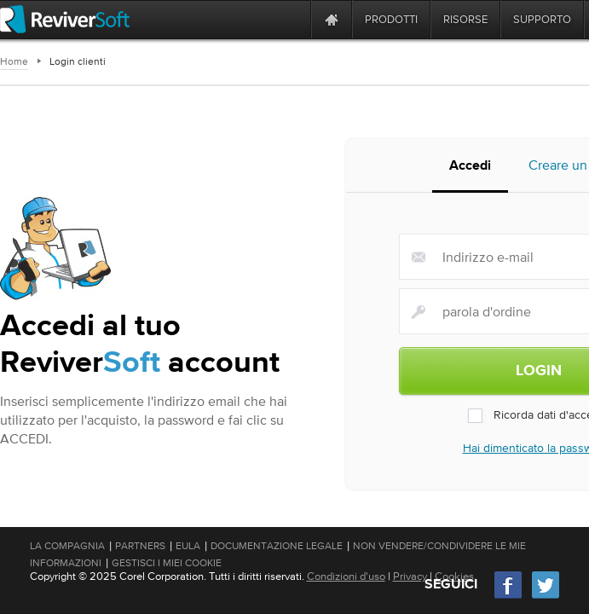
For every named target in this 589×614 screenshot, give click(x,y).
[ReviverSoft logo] (65, 19)
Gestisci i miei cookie (167, 563)
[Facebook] (508, 596)
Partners (140, 546)
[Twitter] (545, 596)
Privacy (410, 576)
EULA (188, 546)
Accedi (470, 166)
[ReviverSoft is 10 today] (294, 19)
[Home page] (331, 19)
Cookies (454, 576)
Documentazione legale (277, 546)
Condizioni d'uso (346, 576)
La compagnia (67, 546)
